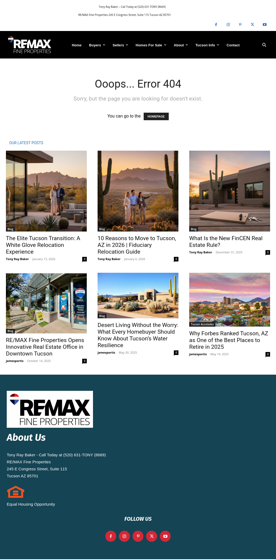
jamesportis (14, 361)
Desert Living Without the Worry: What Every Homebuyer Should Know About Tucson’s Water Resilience (138, 335)
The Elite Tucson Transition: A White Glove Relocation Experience (43, 245)
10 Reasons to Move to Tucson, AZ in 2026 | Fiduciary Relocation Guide (137, 245)
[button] (264, 45)
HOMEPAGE (156, 116)
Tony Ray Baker (17, 259)
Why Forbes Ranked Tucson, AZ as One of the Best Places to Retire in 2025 (228, 340)
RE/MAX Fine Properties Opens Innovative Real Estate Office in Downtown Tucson (45, 347)
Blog (10, 229)
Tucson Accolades (202, 324)
